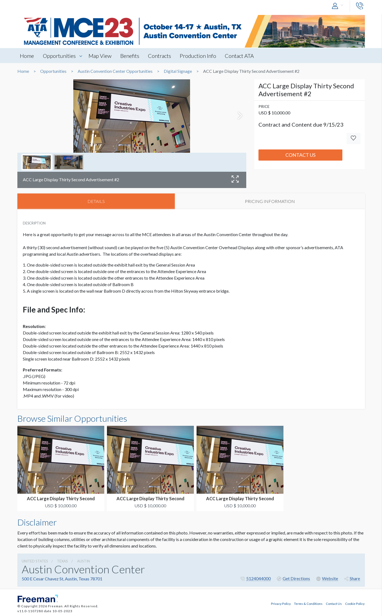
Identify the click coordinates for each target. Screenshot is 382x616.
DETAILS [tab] (96, 201)
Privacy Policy (281, 603)
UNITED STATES (35, 561)
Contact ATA (240, 55)
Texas (62, 561)
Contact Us (300, 155)
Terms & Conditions (308, 603)
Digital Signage (178, 71)
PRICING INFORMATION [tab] (270, 201)
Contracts (160, 55)
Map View (100, 55)
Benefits (130, 55)
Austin (83, 561)
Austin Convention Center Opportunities (115, 71)
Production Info (199, 55)
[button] (339, 6)
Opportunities (59, 55)
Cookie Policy (355, 603)
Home (27, 55)
